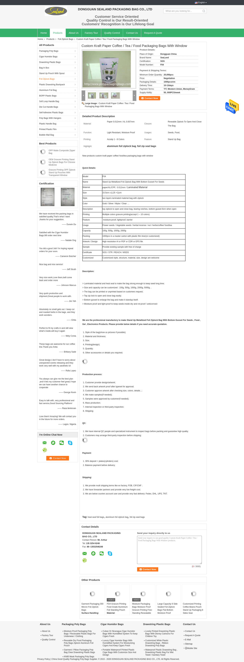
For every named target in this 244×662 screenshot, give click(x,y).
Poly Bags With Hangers (50, 118)
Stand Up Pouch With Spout (51, 73)
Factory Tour (91, 33)
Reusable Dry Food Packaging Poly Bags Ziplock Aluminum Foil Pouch (78, 643)
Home (43, 33)
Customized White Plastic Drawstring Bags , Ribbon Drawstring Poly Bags (156, 643)
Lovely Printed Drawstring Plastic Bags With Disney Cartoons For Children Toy (160, 633)
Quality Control (112, 33)
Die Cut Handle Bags (48, 107)
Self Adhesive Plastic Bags (51, 112)
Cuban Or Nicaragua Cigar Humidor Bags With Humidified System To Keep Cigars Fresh (120, 633)
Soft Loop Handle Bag (49, 101)
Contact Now (151, 98)
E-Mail (188, 639)
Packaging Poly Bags (48, 51)
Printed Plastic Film (48, 129)
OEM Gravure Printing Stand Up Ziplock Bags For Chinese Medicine (62, 162)
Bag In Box (44, 68)
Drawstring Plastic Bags (50, 62)
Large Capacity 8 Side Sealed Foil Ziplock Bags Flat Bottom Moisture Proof (168, 608)
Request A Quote (153, 33)
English (201, 2)
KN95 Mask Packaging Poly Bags (79, 656)
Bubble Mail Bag (46, 135)
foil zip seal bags (137, 517)
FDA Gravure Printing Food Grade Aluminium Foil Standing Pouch (117, 607)
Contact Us (132, 33)
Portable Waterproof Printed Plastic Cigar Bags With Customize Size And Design (119, 652)
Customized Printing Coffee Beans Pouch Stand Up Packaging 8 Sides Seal (193, 608)
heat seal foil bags (96, 517)
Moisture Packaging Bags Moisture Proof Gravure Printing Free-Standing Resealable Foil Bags (142, 610)
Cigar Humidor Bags (48, 56)
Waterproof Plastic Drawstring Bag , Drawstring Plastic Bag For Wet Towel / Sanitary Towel (161, 652)
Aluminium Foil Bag (48, 90)
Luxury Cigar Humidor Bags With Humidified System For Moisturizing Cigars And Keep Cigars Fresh (119, 643)
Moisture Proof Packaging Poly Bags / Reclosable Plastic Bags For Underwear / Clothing (80, 633)
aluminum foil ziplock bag (117, 517)
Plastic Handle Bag (47, 124)
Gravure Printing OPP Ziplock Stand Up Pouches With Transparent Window (62, 172)
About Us (74, 33)
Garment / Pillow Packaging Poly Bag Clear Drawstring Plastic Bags (79, 651)
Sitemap (188, 644)
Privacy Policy (43, 659)
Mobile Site (191, 648)
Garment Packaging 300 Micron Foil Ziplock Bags (92, 607)
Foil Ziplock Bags (65, 39)
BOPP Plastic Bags (48, 96)
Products (57, 33)
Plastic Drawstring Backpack (52, 84)
